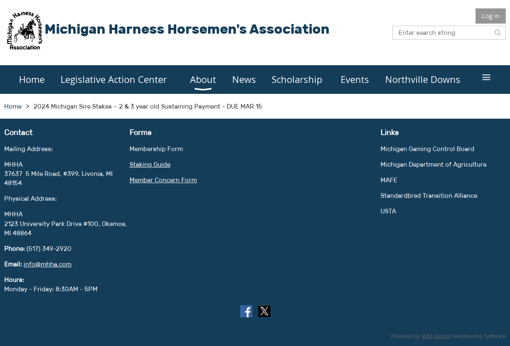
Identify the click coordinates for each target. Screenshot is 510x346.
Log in (490, 15)
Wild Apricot (436, 336)
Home (12, 106)
